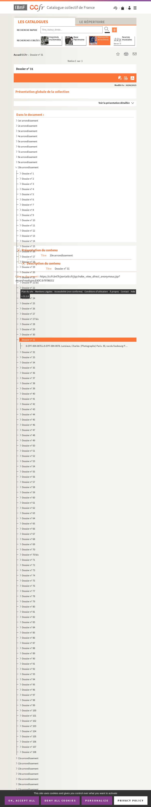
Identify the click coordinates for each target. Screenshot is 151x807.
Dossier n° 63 (28, 513)
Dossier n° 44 (28, 414)
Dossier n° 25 (28, 303)
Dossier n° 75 (28, 580)
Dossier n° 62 (28, 507)
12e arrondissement (28, 763)
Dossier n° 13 (28, 235)
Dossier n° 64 (28, 518)
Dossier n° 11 (28, 225)
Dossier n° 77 (28, 591)
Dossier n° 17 (28, 256)
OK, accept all (21, 800)
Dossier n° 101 (29, 715)
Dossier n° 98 (28, 700)
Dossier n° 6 (28, 199)
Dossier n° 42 (28, 404)
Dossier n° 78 (28, 596)
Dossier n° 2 (28, 178)
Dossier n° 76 (28, 585)
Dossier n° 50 (28, 445)
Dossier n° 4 (28, 189)
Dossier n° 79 (28, 601)
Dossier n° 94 (28, 679)
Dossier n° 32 (28, 352)
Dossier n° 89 (28, 653)
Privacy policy (131, 800)
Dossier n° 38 (28, 383)
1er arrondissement (28, 120)
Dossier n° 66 (28, 528)
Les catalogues (33, 21)
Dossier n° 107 (29, 746)
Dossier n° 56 (28, 476)
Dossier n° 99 (28, 705)
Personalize (96, 800)
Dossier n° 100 (29, 710)
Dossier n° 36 (28, 372)
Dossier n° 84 (28, 627)
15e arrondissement (28, 779)
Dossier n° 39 (28, 388)
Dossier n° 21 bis (30, 282)
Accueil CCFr (20, 54)
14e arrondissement (28, 773)
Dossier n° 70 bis (30, 554)
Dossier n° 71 (28, 559)
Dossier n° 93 (28, 674)
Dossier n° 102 (29, 720)
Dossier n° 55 (28, 471)
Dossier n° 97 (28, 694)
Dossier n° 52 (28, 456)
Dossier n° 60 (28, 497)
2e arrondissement (27, 125)
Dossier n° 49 (28, 440)
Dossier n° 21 (28, 277)
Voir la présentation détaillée (114, 102)
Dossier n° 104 (29, 731)
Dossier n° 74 (28, 575)
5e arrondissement (27, 141)
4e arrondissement (27, 136)
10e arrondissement (28, 167)
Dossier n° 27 (28, 313)
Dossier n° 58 (28, 487)
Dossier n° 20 (28, 272)
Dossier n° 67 (28, 533)
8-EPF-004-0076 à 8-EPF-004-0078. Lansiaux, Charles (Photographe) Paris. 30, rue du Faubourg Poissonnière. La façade (77, 345)
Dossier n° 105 (29, 736)
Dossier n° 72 (28, 565)
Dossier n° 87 (28, 642)
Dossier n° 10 (28, 220)
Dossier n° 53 (28, 461)
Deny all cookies (60, 800)
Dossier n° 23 (28, 293)
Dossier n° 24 (28, 298)
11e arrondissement (28, 758)
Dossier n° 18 (28, 261)
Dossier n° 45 (28, 419)
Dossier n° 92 (28, 668)
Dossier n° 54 (28, 466)
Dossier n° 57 (28, 481)
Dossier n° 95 (28, 684)
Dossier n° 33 (28, 357)
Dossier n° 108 (29, 752)
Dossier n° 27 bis (30, 318)
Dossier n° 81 (28, 611)
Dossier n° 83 (28, 622)
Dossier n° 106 (29, 741)
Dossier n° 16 (28, 251)
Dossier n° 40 (28, 393)
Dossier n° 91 (28, 663)
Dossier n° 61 (28, 502)
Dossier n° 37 (28, 378)
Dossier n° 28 (28, 324)
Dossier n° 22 (28, 287)
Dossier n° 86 (28, 637)
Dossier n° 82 (28, 617)
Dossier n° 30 (28, 334)
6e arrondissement (27, 146)
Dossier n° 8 (28, 209)
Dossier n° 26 (28, 308)
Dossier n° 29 (28, 329)
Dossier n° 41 (28, 398)
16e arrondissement (28, 784)
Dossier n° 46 (28, 424)
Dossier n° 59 (28, 492)
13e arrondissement (28, 768)
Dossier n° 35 (28, 367)
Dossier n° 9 (28, 215)
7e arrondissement (27, 151)
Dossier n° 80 (28, 606)
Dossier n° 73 (28, 570)
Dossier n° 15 (28, 246)
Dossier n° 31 (28, 339)
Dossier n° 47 (28, 430)
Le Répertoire (92, 21)
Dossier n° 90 (28, 658)
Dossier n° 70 (28, 549)
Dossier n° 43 (28, 409)
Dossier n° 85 (28, 632)
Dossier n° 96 (28, 689)
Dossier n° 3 (28, 183)
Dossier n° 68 (28, 539)
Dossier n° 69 (28, 544)
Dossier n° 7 (28, 204)
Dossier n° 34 (28, 362)
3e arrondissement (27, 131)
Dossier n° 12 (28, 230)
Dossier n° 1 (28, 173)
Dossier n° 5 (28, 194)
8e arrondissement (27, 156)
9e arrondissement (27, 162)
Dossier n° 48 (28, 435)
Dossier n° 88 (28, 648)
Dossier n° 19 (28, 267)
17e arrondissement (28, 789)
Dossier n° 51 (28, 450)
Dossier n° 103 (29, 726)
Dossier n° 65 (28, 523)
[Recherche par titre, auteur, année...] (72, 29)
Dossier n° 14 (28, 241)
